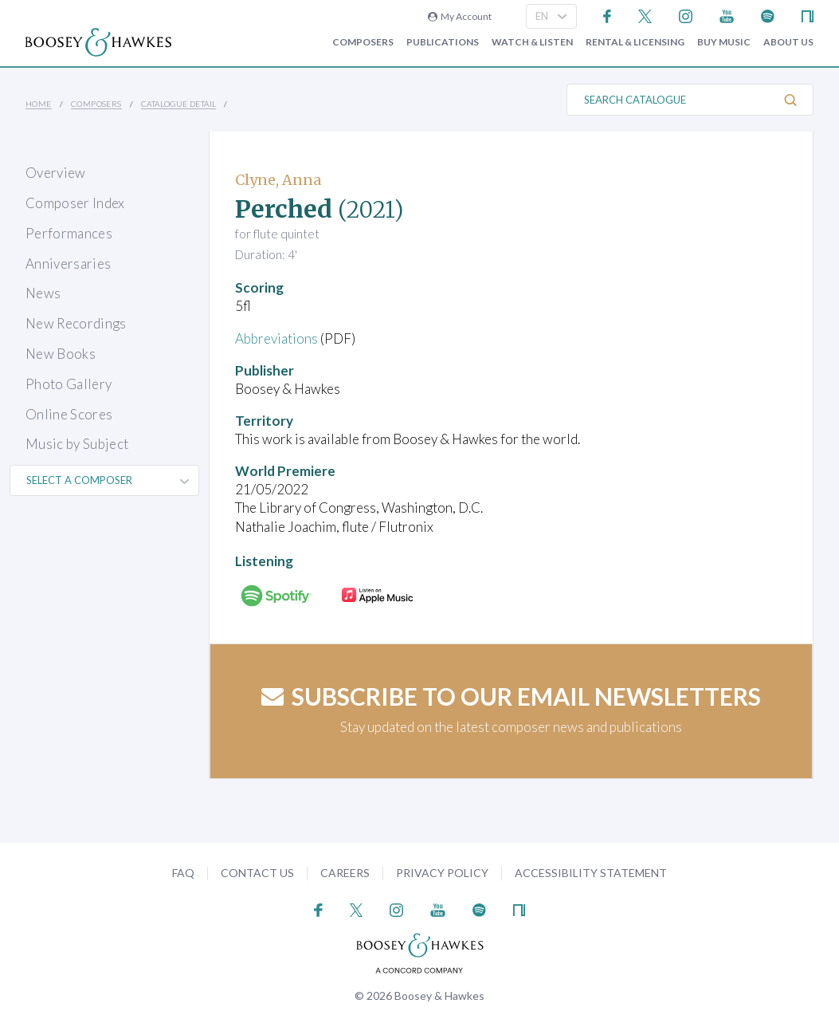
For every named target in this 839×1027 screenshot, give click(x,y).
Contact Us (257, 872)
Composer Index (75, 203)
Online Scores (68, 414)
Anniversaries (68, 263)
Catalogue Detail (178, 103)
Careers (345, 872)
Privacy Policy (442, 872)
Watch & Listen (532, 42)
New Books (60, 353)
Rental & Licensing (635, 42)
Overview (55, 172)
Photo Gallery (68, 384)
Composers (363, 42)
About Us (788, 42)
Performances (68, 233)
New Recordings (76, 323)
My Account (460, 16)
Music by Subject (76, 443)
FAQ (183, 872)
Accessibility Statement (591, 872)
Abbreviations (276, 338)
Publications (442, 42)
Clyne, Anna (278, 180)
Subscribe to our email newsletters (511, 696)
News (43, 293)
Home (38, 103)
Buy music (724, 42)
